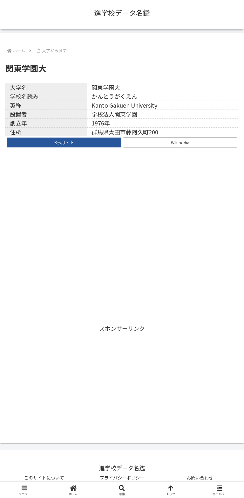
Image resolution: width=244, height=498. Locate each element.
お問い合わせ (199, 477)
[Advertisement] (122, 378)
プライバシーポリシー (122, 477)
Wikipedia (180, 142)
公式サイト (64, 142)
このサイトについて (44, 477)
